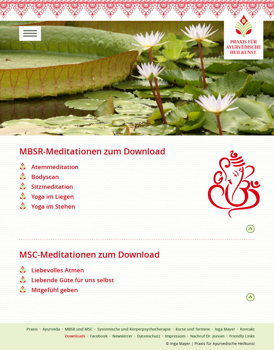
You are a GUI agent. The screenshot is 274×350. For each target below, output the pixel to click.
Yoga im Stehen (53, 206)
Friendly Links (242, 336)
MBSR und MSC (79, 329)
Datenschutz (148, 336)
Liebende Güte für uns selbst (72, 280)
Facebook (99, 336)
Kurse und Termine (193, 329)
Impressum (175, 336)
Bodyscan (45, 177)
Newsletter (122, 336)
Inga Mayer (225, 329)
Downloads (75, 336)
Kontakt (247, 329)
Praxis (32, 329)
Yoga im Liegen (52, 197)
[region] (137, 78)
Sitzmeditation (52, 187)
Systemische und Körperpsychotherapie (134, 329)
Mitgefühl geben (54, 290)
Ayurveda (51, 329)
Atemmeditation (54, 167)
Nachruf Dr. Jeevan (207, 336)
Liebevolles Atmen (57, 270)
